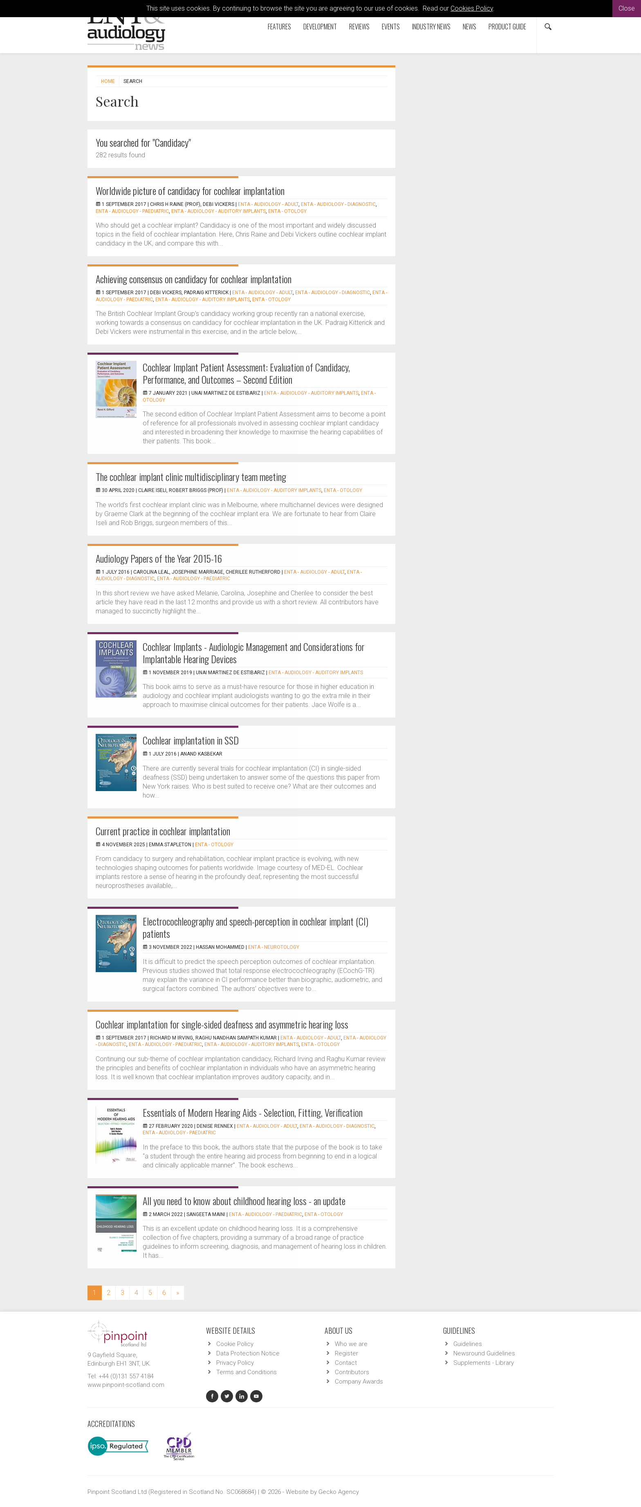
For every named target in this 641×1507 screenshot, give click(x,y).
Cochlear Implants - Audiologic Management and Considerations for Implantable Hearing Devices (254, 652)
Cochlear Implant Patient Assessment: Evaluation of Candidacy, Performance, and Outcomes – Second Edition (246, 373)
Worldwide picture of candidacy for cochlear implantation (190, 190)
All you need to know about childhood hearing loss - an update (244, 1200)
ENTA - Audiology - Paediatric (132, 211)
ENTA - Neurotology (273, 947)
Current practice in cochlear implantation (163, 830)
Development (320, 26)
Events (391, 26)
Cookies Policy (471, 8)
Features (279, 26)
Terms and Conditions (246, 1372)
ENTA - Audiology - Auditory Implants (218, 211)
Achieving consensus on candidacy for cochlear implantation (193, 278)
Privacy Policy (235, 1362)
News (469, 26)
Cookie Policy (234, 1344)
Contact (346, 1362)
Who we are (351, 1344)
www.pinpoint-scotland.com (125, 1384)
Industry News (431, 26)
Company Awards (359, 1381)
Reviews (359, 26)
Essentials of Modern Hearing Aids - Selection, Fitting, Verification (253, 1112)
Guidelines (467, 1344)
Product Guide (507, 26)
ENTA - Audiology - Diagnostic (338, 204)
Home (108, 81)
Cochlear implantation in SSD (191, 740)
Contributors (352, 1372)
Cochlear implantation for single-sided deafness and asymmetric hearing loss (222, 1024)
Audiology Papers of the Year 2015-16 (159, 558)
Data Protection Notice (248, 1353)
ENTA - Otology (287, 211)
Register (346, 1353)
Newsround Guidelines (484, 1353)
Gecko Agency (338, 1492)
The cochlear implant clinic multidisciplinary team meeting (191, 476)
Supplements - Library (483, 1362)
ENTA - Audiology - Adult (268, 204)
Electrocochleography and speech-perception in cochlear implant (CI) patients (255, 927)
